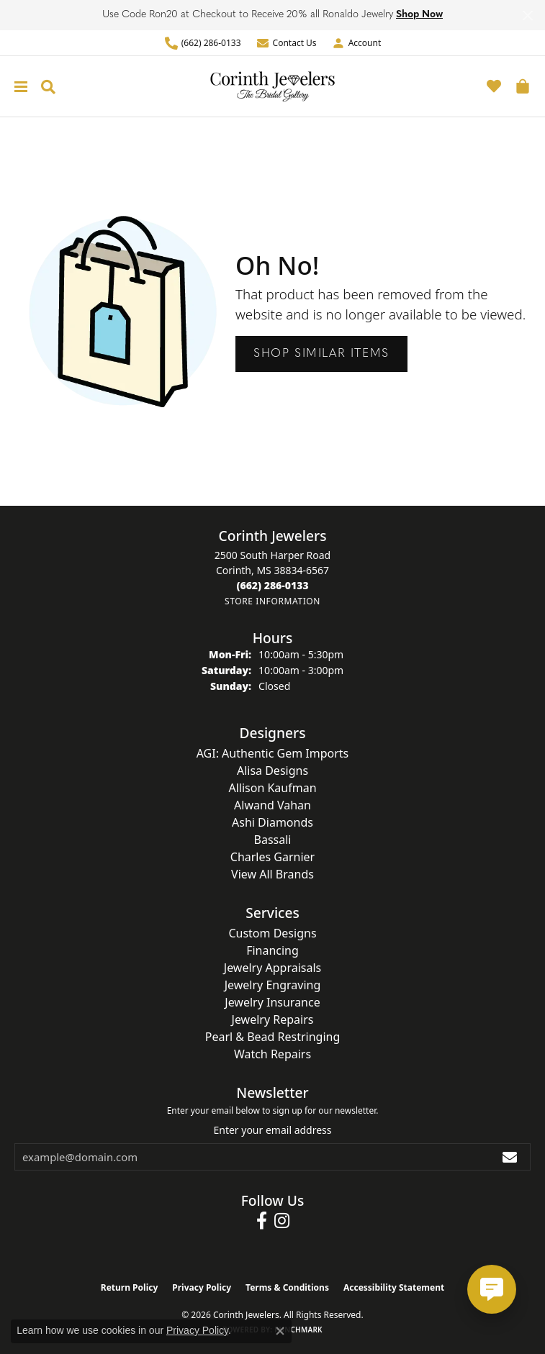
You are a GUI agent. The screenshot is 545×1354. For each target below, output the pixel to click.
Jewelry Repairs (273, 1019)
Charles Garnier (272, 857)
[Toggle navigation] (17, 86)
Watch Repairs (272, 1054)
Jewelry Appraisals (272, 968)
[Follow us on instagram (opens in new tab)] (281, 1221)
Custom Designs (272, 933)
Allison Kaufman (272, 788)
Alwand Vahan (272, 805)
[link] (202, 42)
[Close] (527, 15)
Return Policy (129, 1287)
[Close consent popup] (280, 1331)
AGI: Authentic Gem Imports (273, 753)
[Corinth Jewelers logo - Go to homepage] (272, 86)
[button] (356, 42)
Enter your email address (272, 1130)
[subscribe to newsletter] (510, 1157)
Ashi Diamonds (272, 822)
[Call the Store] (272, 585)
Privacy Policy (201, 1287)
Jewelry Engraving (273, 985)
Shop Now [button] (419, 14)
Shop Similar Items (321, 354)
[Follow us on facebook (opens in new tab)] (261, 1221)
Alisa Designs (272, 770)
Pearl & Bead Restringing (273, 1037)
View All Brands (272, 874)
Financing (272, 950)
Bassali (273, 840)
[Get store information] (272, 601)
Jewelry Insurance (272, 1002)
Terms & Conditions (287, 1287)
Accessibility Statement (393, 1287)
